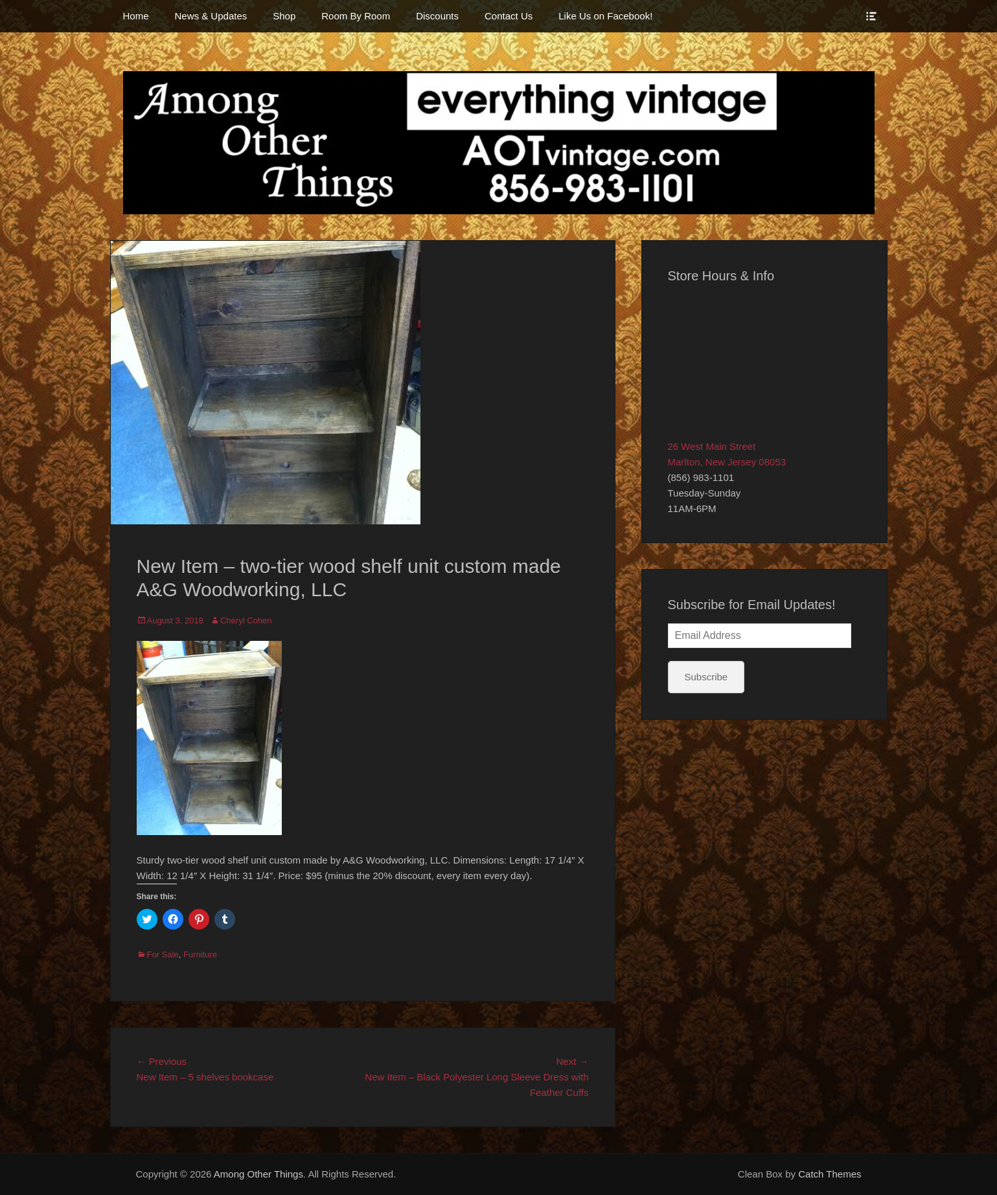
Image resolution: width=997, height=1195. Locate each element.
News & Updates (211, 15)
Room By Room (355, 15)
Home (136, 15)
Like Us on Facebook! (605, 15)
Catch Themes (829, 1173)
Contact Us (509, 15)
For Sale (163, 954)
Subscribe (706, 676)
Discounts (437, 15)
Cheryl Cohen (246, 620)
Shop (284, 15)
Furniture (200, 954)
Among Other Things (258, 1173)
